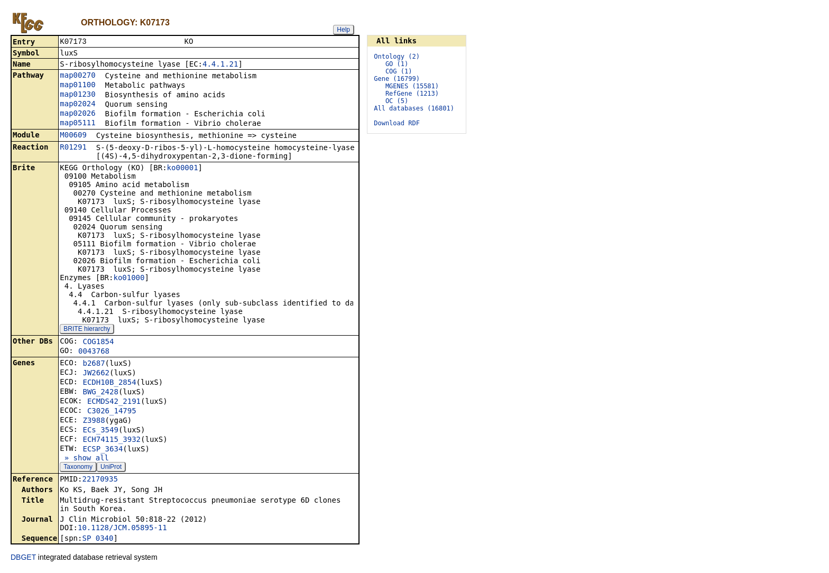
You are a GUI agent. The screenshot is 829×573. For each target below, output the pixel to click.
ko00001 (182, 168)
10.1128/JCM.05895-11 (122, 528)
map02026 (77, 114)
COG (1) (398, 71)
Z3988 (93, 421)
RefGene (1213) (412, 93)
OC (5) (396, 101)
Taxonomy (78, 468)
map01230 (77, 95)
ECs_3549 (100, 431)
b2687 (93, 364)
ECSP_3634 (102, 450)
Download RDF (397, 123)
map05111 (77, 123)
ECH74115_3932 (111, 440)
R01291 (73, 148)
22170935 (99, 480)
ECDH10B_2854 (109, 383)
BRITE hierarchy (86, 330)
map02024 (77, 104)
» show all (84, 459)
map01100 (77, 85)
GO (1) (396, 64)
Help (343, 29)
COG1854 (98, 342)
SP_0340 (97, 539)
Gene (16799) (397, 78)
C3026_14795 (111, 412)
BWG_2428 (100, 393)
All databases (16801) (414, 108)
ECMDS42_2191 (114, 402)
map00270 (77, 76)
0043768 (93, 352)
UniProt (111, 468)
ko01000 (128, 278)
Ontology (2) (397, 56)
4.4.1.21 (220, 65)
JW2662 (95, 373)
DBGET (23, 558)
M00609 (73, 136)
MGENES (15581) (412, 86)
